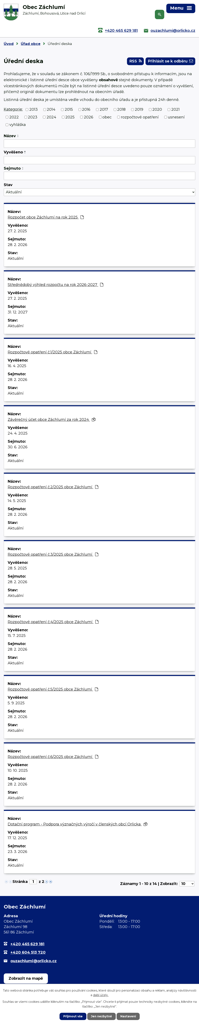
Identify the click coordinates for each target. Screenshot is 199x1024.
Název (10, 136)
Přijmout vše (72, 1016)
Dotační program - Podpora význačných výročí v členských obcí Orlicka (77, 824)
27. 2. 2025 (17, 231)
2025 (70, 117)
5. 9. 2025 (16, 703)
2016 (86, 110)
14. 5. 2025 (17, 501)
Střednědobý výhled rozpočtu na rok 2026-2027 (55, 285)
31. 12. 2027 (17, 312)
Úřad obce (30, 44)
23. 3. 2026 (17, 852)
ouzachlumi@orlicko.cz (172, 30)
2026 (88, 117)
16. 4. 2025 (17, 366)
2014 (51, 110)
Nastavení (129, 1016)
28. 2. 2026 (17, 245)
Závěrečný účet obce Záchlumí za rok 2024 (52, 420)
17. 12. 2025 (17, 838)
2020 (157, 110)
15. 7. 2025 (17, 636)
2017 (104, 110)
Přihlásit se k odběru (170, 61)
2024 (51, 117)
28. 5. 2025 (17, 568)
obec (107, 117)
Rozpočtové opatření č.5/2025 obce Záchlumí (53, 689)
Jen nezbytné (101, 1016)
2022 (14, 117)
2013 (33, 110)
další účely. (100, 995)
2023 (32, 117)
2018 (121, 110)
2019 (139, 110)
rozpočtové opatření (140, 117)
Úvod (9, 44)
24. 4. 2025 (17, 433)
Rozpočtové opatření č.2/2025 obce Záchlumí (53, 487)
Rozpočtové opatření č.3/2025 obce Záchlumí (53, 555)
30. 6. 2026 (17, 447)
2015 (69, 110)
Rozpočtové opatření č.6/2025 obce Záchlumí (53, 757)
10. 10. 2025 (18, 771)
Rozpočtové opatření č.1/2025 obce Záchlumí (52, 352)
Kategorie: (13, 109)
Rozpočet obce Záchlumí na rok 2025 (46, 217)
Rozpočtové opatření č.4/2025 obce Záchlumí (53, 622)
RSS (134, 61)
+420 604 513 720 (28, 953)
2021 (175, 110)
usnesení (176, 117)
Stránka (20, 882)
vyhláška (17, 125)
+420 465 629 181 (121, 30)
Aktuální (16, 259)
